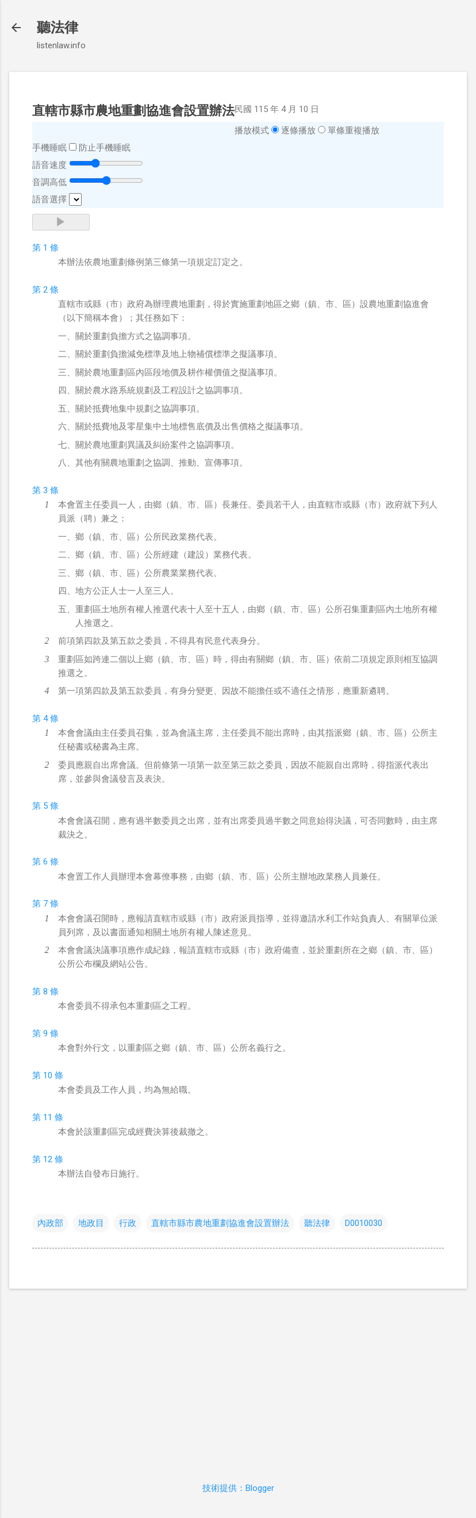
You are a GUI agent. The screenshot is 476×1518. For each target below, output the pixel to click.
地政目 (91, 1223)
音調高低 (49, 182)
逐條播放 (298, 130)
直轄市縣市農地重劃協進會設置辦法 (220, 1223)
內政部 (50, 1223)
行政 (127, 1223)
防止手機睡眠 (104, 148)
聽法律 (57, 28)
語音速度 (49, 165)
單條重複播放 (353, 130)
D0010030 (363, 1223)
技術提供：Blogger (238, 1488)
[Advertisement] (238, 1378)
